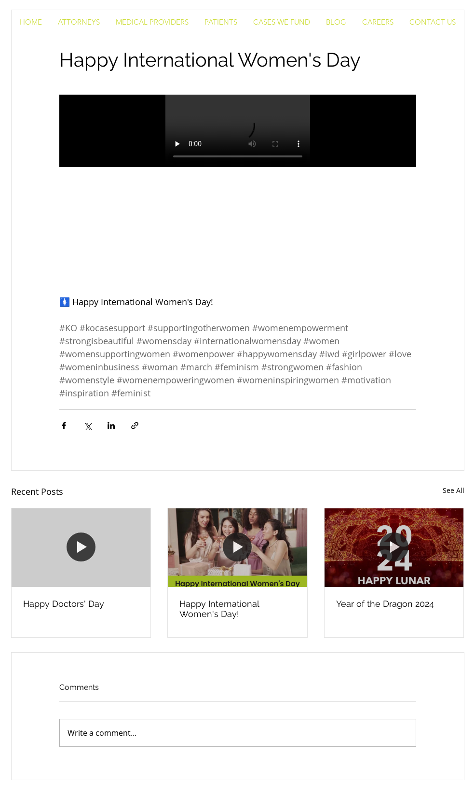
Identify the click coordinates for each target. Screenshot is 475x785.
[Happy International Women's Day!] (237, 547)
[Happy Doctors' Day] (81, 547)
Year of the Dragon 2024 (385, 604)
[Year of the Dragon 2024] (394, 547)
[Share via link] (134, 425)
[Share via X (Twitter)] (87, 425)
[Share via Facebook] (63, 425)
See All (453, 490)
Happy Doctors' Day (63, 604)
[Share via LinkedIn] (111, 425)
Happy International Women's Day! (219, 609)
